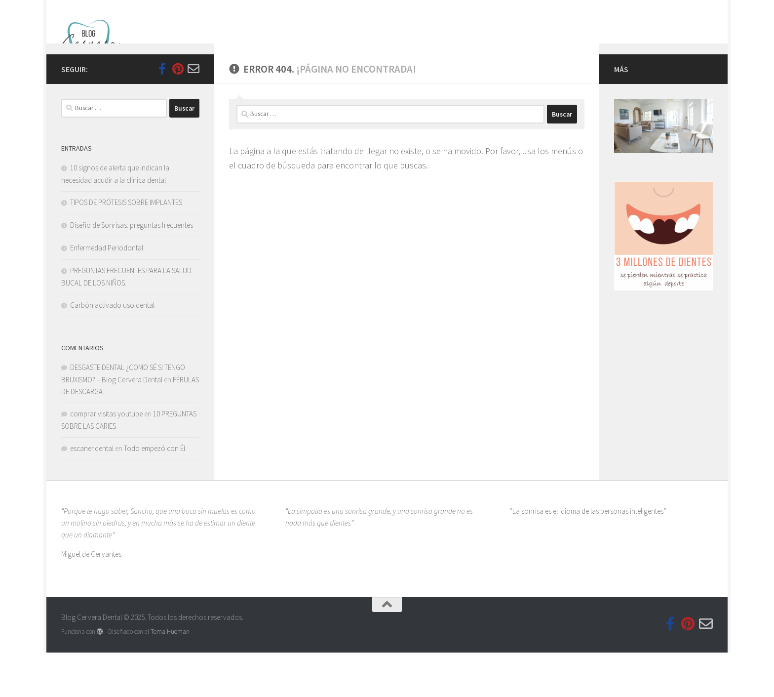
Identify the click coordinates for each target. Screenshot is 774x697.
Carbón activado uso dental (112, 349)
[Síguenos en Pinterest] (178, 113)
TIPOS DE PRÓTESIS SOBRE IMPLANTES (126, 246)
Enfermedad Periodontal (106, 292)
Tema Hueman (170, 676)
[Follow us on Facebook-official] (162, 113)
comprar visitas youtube (106, 458)
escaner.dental (92, 492)
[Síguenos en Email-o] (193, 113)
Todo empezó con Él (154, 492)
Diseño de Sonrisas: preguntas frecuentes (131, 269)
